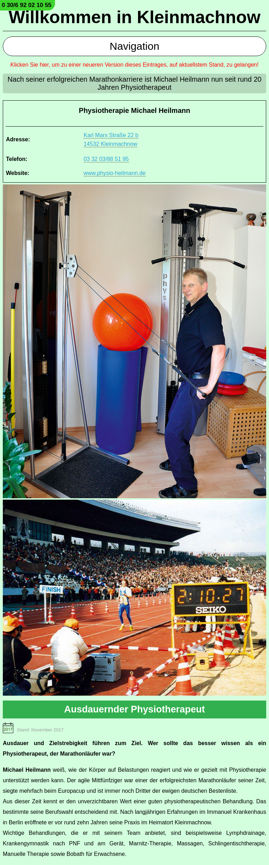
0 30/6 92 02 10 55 (26, 5)
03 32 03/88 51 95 (106, 159)
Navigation (134, 46)
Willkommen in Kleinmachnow (134, 17)
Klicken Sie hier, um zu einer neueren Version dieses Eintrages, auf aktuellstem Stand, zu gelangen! (135, 65)
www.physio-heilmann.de (115, 173)
